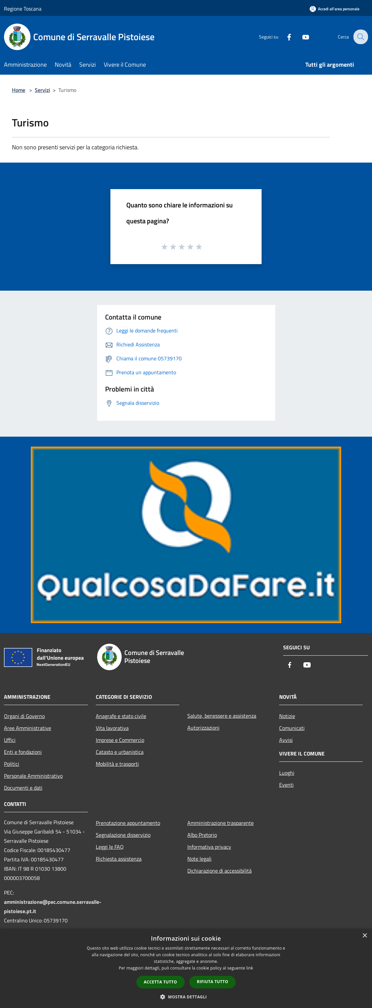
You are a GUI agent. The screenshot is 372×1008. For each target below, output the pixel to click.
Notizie (287, 716)
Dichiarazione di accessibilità (219, 871)
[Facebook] (284, 36)
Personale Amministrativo (33, 776)
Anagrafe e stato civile (121, 716)
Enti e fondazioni (23, 752)
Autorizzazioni (203, 728)
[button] (186, 996)
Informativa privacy (209, 847)
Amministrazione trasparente (220, 823)
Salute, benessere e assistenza (221, 716)
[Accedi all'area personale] (334, 9)
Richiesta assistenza (119, 859)
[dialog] (186, 968)
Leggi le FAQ (110, 847)
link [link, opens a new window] (249, 968)
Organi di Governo (24, 716)
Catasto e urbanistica (120, 752)
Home (18, 90)
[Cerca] (360, 37)
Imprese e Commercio (120, 740)
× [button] (364, 935)
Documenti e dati (23, 788)
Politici (11, 764)
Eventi (286, 785)
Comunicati (292, 728)
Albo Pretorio (202, 835)
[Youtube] (301, 36)
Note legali (199, 859)
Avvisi (286, 740)
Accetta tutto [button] (160, 982)
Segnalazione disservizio (123, 835)
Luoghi (286, 773)
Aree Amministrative (27, 728)
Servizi (42, 90)
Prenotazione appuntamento (128, 823)
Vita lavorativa (112, 728)
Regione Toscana (22, 9)
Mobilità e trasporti (117, 764)
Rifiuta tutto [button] (212, 981)
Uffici (10, 740)
